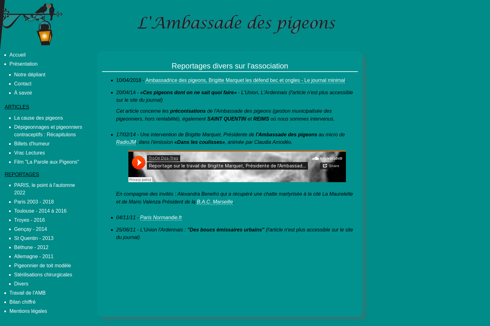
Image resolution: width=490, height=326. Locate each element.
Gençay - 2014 (30, 229)
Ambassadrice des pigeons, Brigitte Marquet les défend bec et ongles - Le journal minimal (245, 80)
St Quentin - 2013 (33, 238)
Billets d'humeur (32, 143)
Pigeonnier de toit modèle (42, 265)
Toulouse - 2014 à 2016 (40, 211)
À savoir (23, 92)
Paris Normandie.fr (161, 217)
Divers (21, 283)
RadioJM (126, 142)
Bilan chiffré (22, 302)
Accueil (17, 54)
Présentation (23, 64)
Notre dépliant (30, 74)
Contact (22, 83)
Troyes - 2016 (29, 220)
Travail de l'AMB (27, 293)
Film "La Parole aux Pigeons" (46, 162)
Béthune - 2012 (31, 247)
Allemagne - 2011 (33, 256)
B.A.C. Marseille (215, 201)
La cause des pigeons (38, 118)
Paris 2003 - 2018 (34, 201)
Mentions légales (28, 311)
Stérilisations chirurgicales (43, 274)
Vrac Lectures (29, 152)
